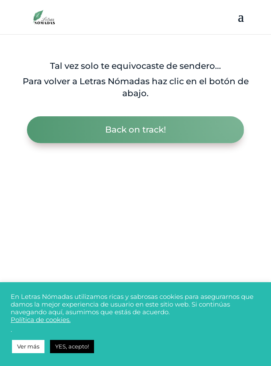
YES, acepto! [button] (72, 346)
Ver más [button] (28, 346)
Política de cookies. (41, 320)
